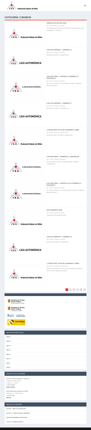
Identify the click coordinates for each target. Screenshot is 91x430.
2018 (7, 366)
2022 (7, 352)
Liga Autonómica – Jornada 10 (59, 235)
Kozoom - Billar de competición (16, 407)
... (77, 288)
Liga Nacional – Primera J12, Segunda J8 (63, 155)
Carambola (62, 24)
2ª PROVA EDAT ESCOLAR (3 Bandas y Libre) (63, 128)
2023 (7, 348)
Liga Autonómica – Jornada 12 (59, 48)
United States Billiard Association (16, 416)
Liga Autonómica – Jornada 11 (59, 102)
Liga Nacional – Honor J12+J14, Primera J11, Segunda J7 (64, 182)
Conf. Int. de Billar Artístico (14, 420)
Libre (67, 131)
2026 (7, 335)
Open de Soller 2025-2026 (56, 21)
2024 (7, 344)
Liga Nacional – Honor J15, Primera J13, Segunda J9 (63, 76)
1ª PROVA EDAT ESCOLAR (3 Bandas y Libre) (63, 262)
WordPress (37, 428)
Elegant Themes (17, 428)
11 (81, 288)
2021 (7, 357)
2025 (7, 339)
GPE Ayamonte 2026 (54, 208)
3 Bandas (56, 24)
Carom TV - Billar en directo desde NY (18, 411)
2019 (7, 361)
